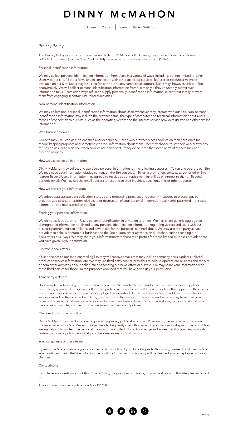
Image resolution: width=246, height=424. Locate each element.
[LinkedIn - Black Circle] (133, 411)
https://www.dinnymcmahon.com (123, 59)
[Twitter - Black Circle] (121, 411)
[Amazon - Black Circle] (109, 411)
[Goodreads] (145, 411)
